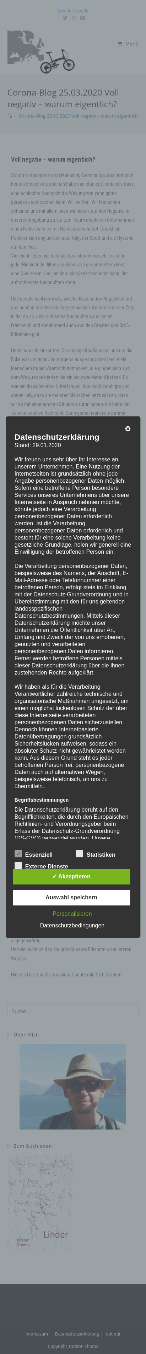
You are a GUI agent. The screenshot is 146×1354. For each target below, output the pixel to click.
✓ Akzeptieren (71, 876)
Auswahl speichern (71, 897)
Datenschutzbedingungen (72, 925)
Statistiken (95, 853)
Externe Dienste (41, 865)
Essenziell (34, 853)
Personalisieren (72, 914)
